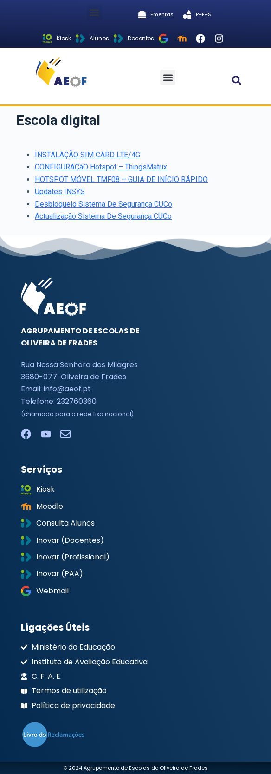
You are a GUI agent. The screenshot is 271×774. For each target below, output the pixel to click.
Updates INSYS (60, 191)
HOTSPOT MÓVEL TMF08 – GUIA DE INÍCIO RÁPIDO (121, 179)
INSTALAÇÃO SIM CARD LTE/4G (87, 154)
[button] (94, 12)
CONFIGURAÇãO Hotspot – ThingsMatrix (101, 167)
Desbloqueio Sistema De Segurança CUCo (103, 204)
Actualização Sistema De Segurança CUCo (103, 216)
